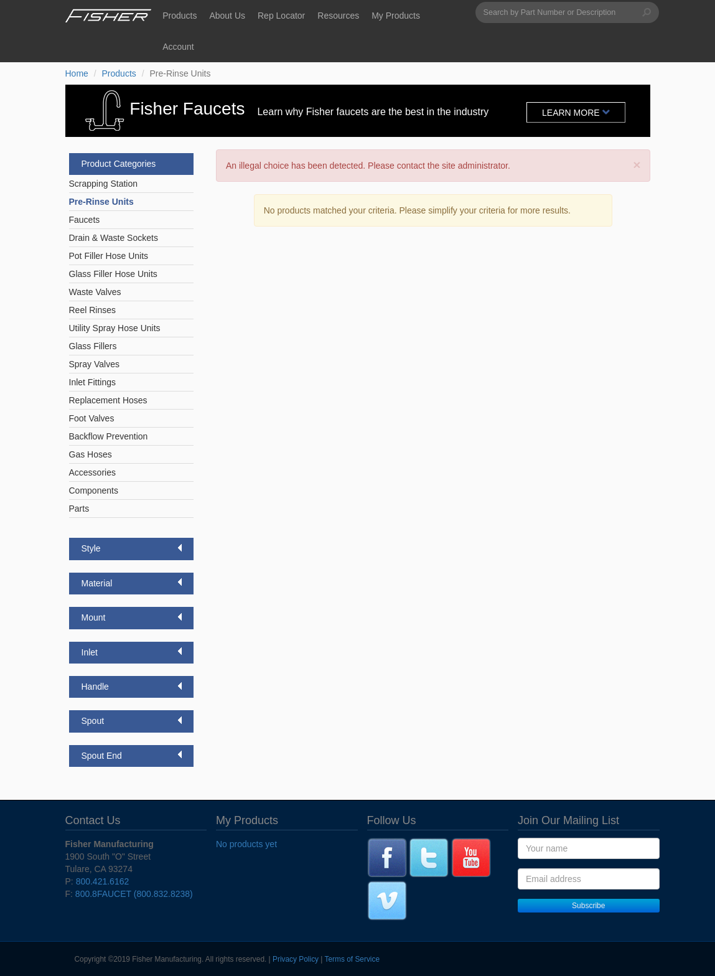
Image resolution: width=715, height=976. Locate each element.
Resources (338, 16)
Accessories (92, 472)
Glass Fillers (93, 346)
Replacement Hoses (108, 400)
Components (93, 490)
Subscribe (588, 905)
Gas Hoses (90, 454)
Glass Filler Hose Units (113, 274)
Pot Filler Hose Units (109, 256)
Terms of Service (352, 959)
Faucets (84, 220)
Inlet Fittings (92, 382)
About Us (227, 16)
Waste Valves (95, 292)
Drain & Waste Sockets (113, 238)
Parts (79, 509)
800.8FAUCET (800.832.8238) (134, 894)
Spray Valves (94, 364)
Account (178, 47)
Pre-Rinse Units (101, 202)
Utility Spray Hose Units (115, 328)
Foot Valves (91, 418)
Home (76, 73)
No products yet (246, 844)
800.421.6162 (102, 881)
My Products (396, 16)
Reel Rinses (92, 310)
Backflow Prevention (108, 436)
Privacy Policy (296, 959)
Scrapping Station (103, 184)
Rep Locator (281, 16)
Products (179, 16)
